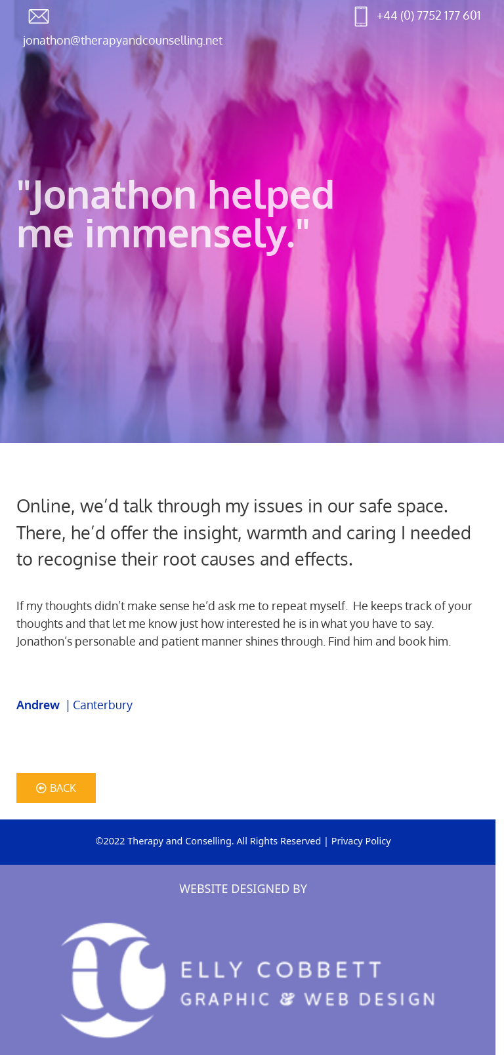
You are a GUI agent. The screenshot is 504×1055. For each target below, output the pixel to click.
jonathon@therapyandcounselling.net (122, 40)
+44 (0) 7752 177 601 (429, 15)
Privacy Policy (361, 841)
